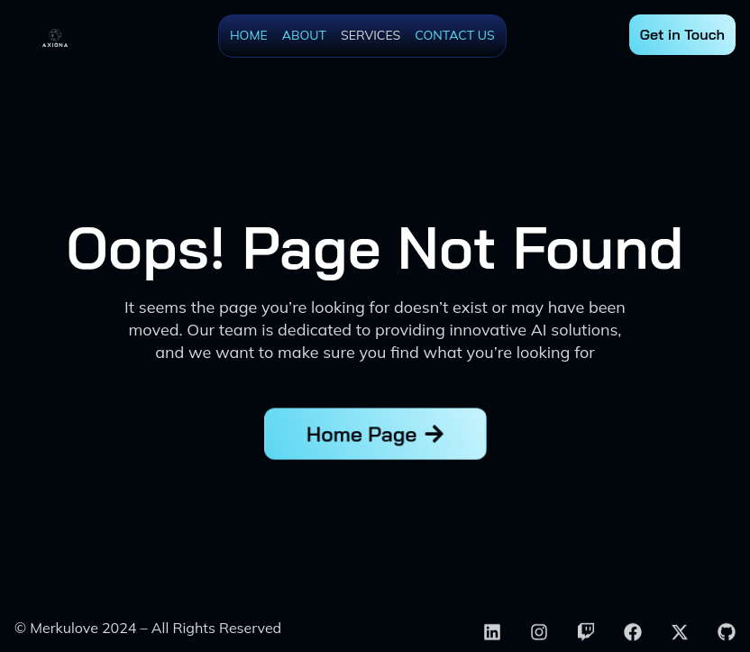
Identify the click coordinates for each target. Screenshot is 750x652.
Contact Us (455, 35)
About (304, 35)
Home (249, 35)
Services (370, 35)
